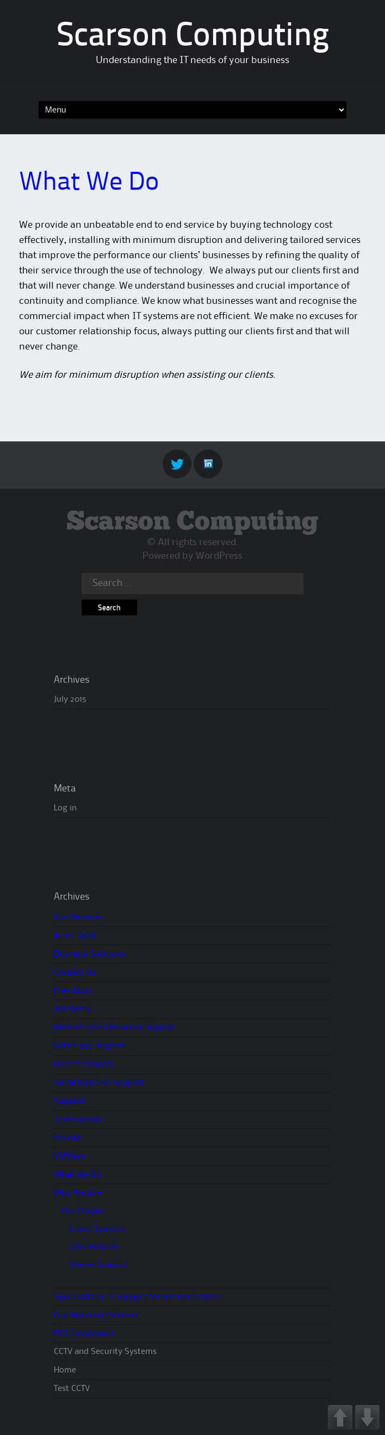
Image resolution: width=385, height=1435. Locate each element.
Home (65, 1370)
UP (340, 1417)
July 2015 (70, 699)
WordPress (219, 556)
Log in (65, 808)
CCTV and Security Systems (105, 1352)
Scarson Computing (193, 37)
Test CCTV (72, 1389)
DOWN (367, 1417)
